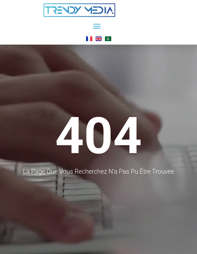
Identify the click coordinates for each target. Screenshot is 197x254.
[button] (97, 26)
